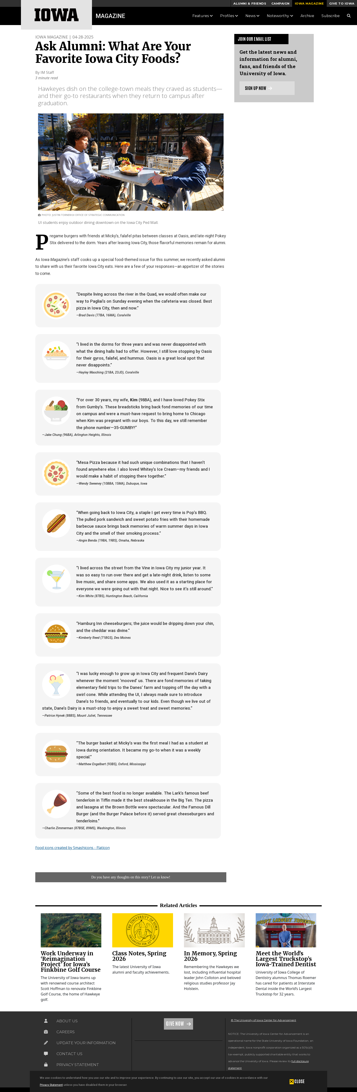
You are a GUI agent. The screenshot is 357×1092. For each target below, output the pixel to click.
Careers (65, 1032)
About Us (67, 1021)
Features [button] (202, 16)
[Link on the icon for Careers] (45, 1032)
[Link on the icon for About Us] (45, 1021)
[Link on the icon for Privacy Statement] (45, 1064)
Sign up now (258, 88)
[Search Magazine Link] (348, 16)
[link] (71, 930)
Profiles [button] (229, 16)
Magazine (110, 16)
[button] (297, 1081)
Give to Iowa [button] (341, 3)
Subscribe (330, 16)
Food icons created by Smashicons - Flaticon (72, 847)
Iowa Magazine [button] (309, 3)
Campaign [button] (280, 3)
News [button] (252, 16)
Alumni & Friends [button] (249, 3)
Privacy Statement (51, 1085)
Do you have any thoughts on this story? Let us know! (130, 877)
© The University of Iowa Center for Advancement (263, 1020)
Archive (307, 16)
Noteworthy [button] (280, 16)
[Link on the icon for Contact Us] (45, 1053)
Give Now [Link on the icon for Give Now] (175, 1023)
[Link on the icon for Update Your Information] (45, 1043)
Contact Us (69, 1053)
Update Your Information (86, 1043)
